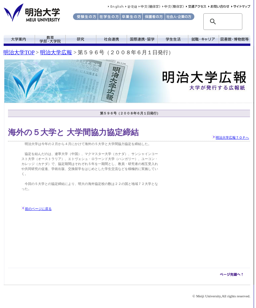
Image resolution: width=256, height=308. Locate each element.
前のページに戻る (38, 209)
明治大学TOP (18, 52)
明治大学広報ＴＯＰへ (232, 137)
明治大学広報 (56, 52)
